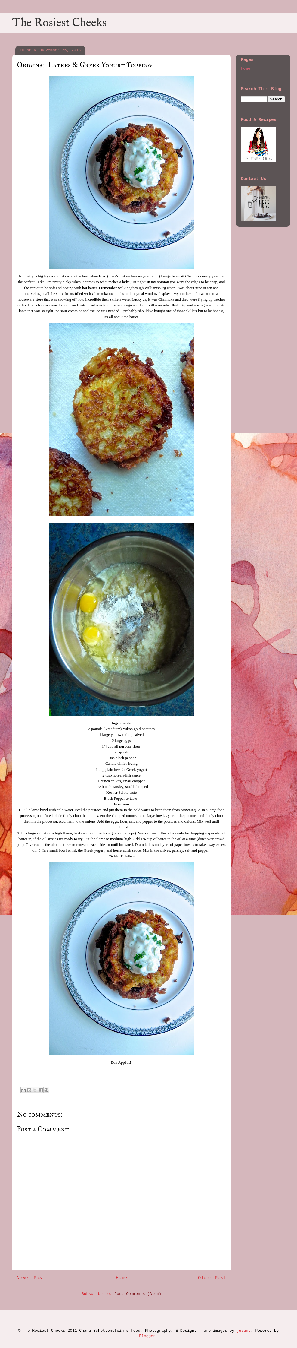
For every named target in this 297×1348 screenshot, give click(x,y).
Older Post (212, 1278)
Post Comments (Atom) (137, 1294)
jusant (244, 1330)
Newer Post (31, 1278)
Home (121, 1278)
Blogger (147, 1336)
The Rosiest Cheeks (59, 23)
